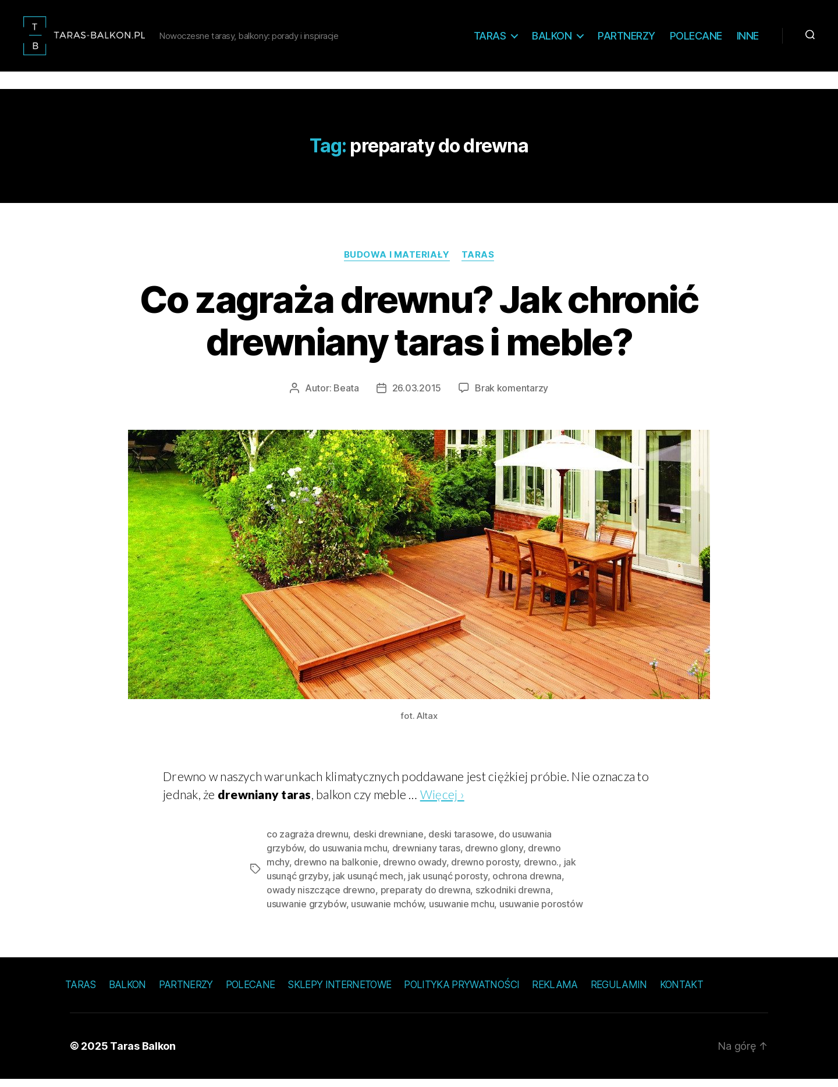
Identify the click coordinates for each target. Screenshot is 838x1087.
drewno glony (494, 855)
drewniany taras (426, 855)
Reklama (554, 992)
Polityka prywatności (461, 992)
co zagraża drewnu (307, 841)
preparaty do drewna (426, 897)
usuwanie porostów (541, 911)
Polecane (696, 39)
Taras (490, 39)
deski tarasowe (460, 841)
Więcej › (442, 801)
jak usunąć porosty (447, 883)
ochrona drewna (527, 883)
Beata (346, 395)
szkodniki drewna (513, 897)
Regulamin (619, 992)
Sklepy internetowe (339, 992)
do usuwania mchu (348, 855)
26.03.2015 (416, 395)
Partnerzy (626, 39)
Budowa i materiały (397, 262)
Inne (748, 39)
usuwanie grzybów (306, 911)
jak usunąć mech (368, 883)
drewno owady (414, 869)
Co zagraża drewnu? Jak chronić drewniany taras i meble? (419, 328)
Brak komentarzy (511, 395)
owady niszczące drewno (321, 897)
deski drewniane (388, 841)
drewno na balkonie (336, 869)
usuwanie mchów (387, 911)
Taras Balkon (143, 1053)
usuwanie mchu (462, 911)
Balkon (551, 39)
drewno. (541, 869)
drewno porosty (485, 869)
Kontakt (681, 992)
